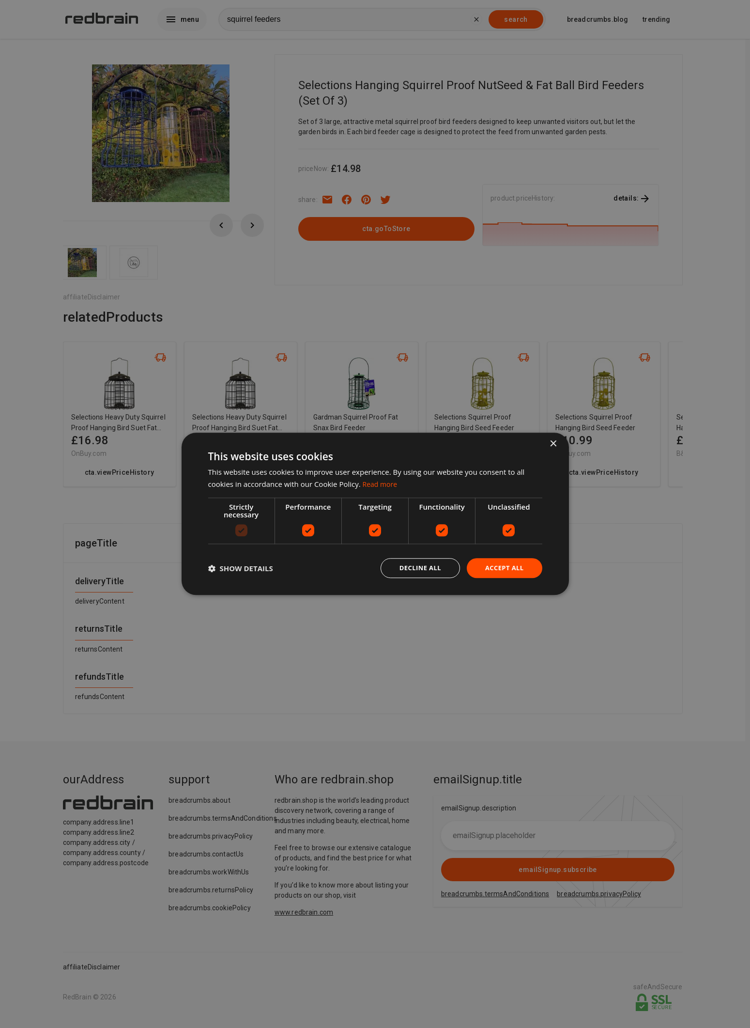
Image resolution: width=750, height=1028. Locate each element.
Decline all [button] (416, 568)
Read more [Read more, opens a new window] (381, 483)
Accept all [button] (502, 568)
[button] (240, 568)
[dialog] (375, 514)
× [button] (553, 443)
